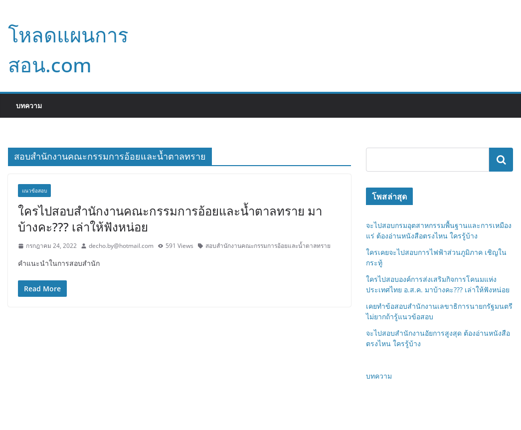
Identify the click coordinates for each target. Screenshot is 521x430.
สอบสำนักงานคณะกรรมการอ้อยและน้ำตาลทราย (268, 245)
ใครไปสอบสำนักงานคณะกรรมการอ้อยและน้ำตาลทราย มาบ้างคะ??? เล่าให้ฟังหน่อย (170, 218)
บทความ (29, 105)
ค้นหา (501, 159)
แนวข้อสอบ (34, 190)
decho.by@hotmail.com (121, 245)
